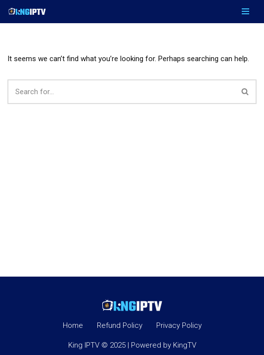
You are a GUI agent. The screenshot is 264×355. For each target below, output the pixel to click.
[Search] (120, 91)
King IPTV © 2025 (97, 345)
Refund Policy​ (119, 325)
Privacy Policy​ (179, 325)
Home (73, 325)
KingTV (184, 345)
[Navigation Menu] (245, 11)
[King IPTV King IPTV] (27, 11)
